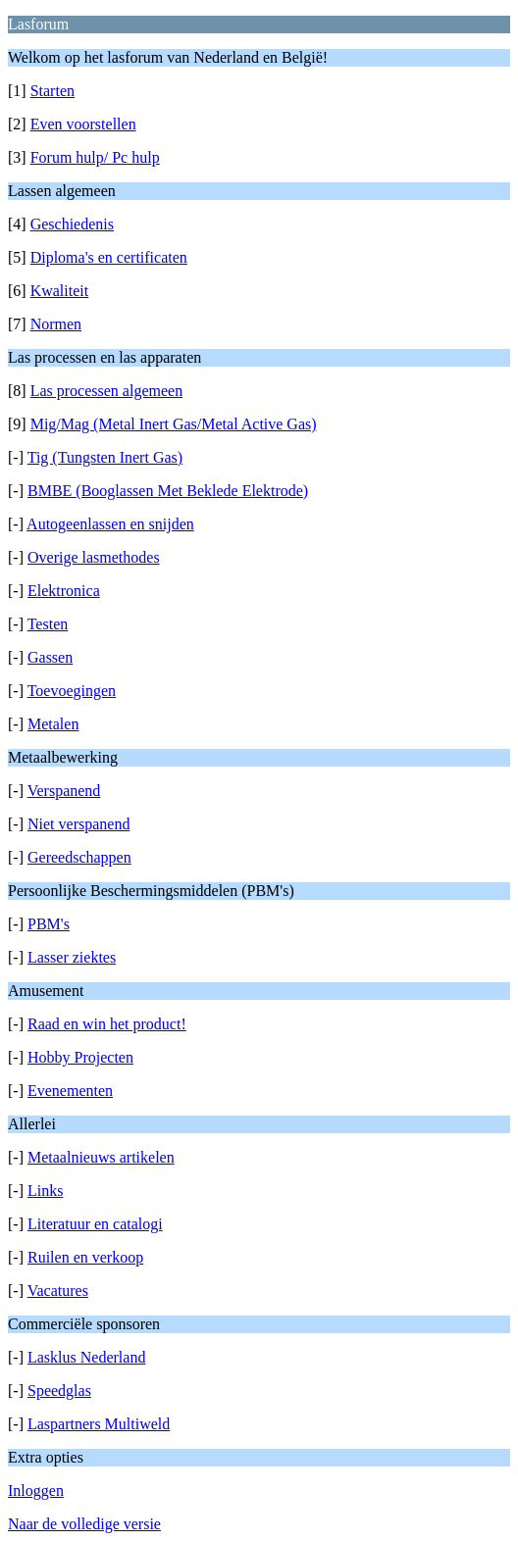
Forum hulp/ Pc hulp (95, 157)
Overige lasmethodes (93, 557)
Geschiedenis (72, 224)
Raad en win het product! (106, 1024)
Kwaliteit (59, 290)
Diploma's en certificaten (108, 257)
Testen (48, 624)
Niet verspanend (78, 824)
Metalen (52, 724)
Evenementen (70, 1090)
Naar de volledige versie (84, 1524)
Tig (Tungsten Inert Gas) (104, 457)
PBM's (48, 924)
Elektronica (63, 590)
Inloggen (36, 1490)
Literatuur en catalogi (95, 1224)
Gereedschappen (79, 857)
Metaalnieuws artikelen (101, 1157)
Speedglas (59, 1390)
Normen (55, 324)
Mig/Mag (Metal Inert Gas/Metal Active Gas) (173, 424)
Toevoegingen (71, 690)
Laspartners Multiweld (98, 1424)
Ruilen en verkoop (85, 1257)
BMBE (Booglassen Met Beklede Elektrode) (167, 490)
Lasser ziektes (71, 957)
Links (45, 1190)
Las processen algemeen (106, 390)
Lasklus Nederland (86, 1357)
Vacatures (57, 1290)
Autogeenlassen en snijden (110, 524)
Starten (52, 90)
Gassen (50, 657)
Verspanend (64, 790)
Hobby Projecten (80, 1057)
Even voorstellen (83, 124)
